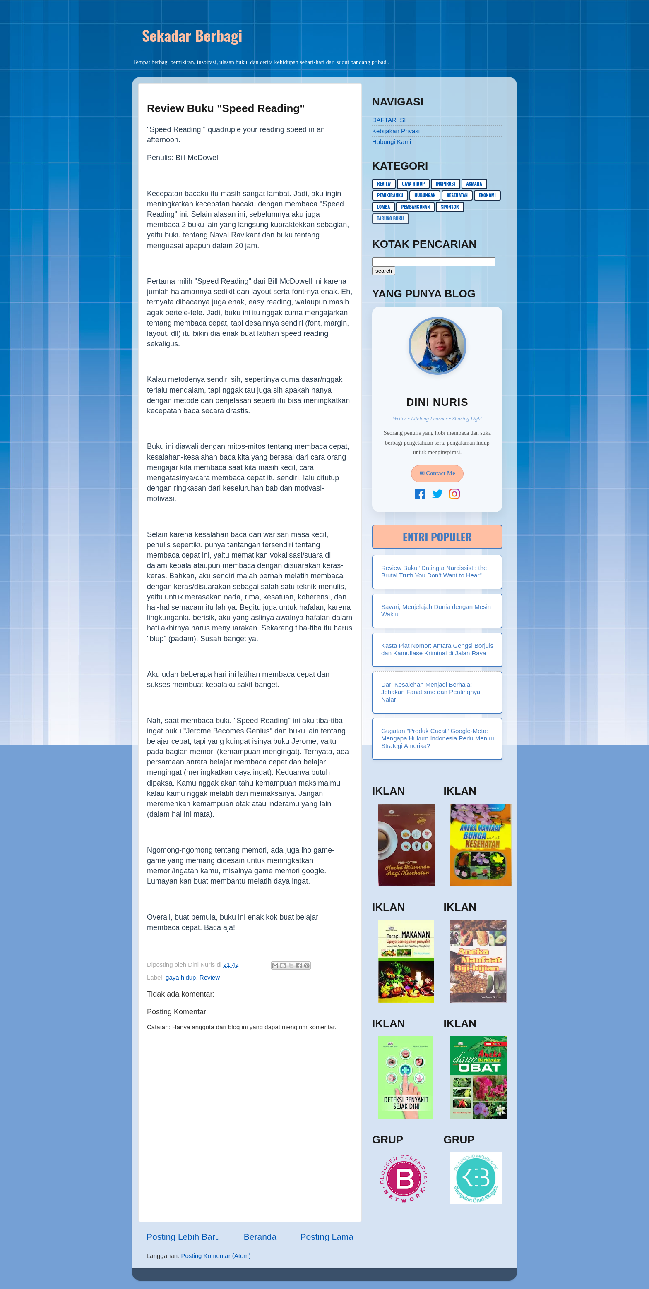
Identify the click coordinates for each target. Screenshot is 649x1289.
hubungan (424, 195)
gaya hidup (181, 977)
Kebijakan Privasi (396, 130)
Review (210, 977)
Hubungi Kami (391, 141)
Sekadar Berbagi (192, 35)
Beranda (260, 1236)
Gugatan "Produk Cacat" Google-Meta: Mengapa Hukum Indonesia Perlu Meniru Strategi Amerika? (437, 738)
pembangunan (415, 207)
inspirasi (445, 183)
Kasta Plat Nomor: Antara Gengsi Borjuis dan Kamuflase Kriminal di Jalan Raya (437, 649)
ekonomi (487, 195)
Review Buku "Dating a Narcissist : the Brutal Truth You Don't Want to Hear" (434, 571)
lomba (383, 207)
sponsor (450, 207)
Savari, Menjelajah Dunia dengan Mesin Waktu (436, 610)
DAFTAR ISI (389, 119)
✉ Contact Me (437, 473)
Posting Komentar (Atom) (215, 1255)
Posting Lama (326, 1236)
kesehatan (457, 195)
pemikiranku (390, 195)
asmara (474, 183)
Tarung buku (390, 218)
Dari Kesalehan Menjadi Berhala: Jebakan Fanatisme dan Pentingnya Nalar (430, 692)
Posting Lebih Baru (183, 1236)
